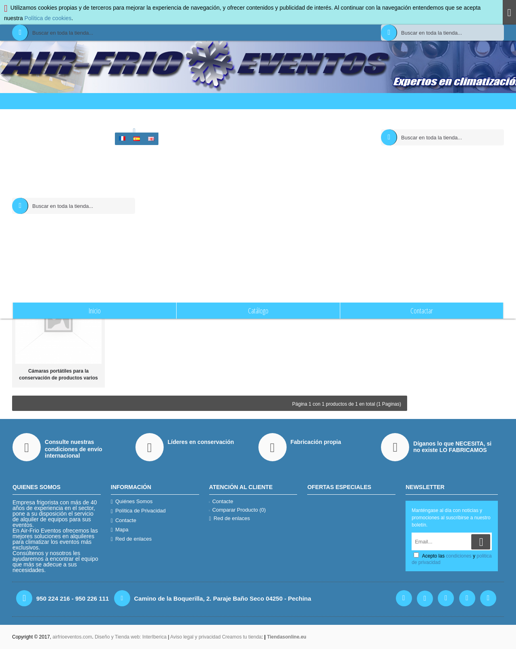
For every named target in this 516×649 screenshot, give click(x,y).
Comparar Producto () (237, 510)
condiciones (468, 200)
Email (459, 188)
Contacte (123, 520)
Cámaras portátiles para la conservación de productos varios (58, 374)
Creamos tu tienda (242, 637)
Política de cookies (48, 18)
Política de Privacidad (138, 511)
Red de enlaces (131, 539)
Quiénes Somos (132, 501)
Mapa (120, 530)
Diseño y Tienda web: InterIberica (130, 637)
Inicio (248, 117)
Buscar (266, 117)
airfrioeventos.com (72, 637)
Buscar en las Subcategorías (302, 179)
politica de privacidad (443, 207)
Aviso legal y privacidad (196, 637)
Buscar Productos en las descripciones (313, 189)
